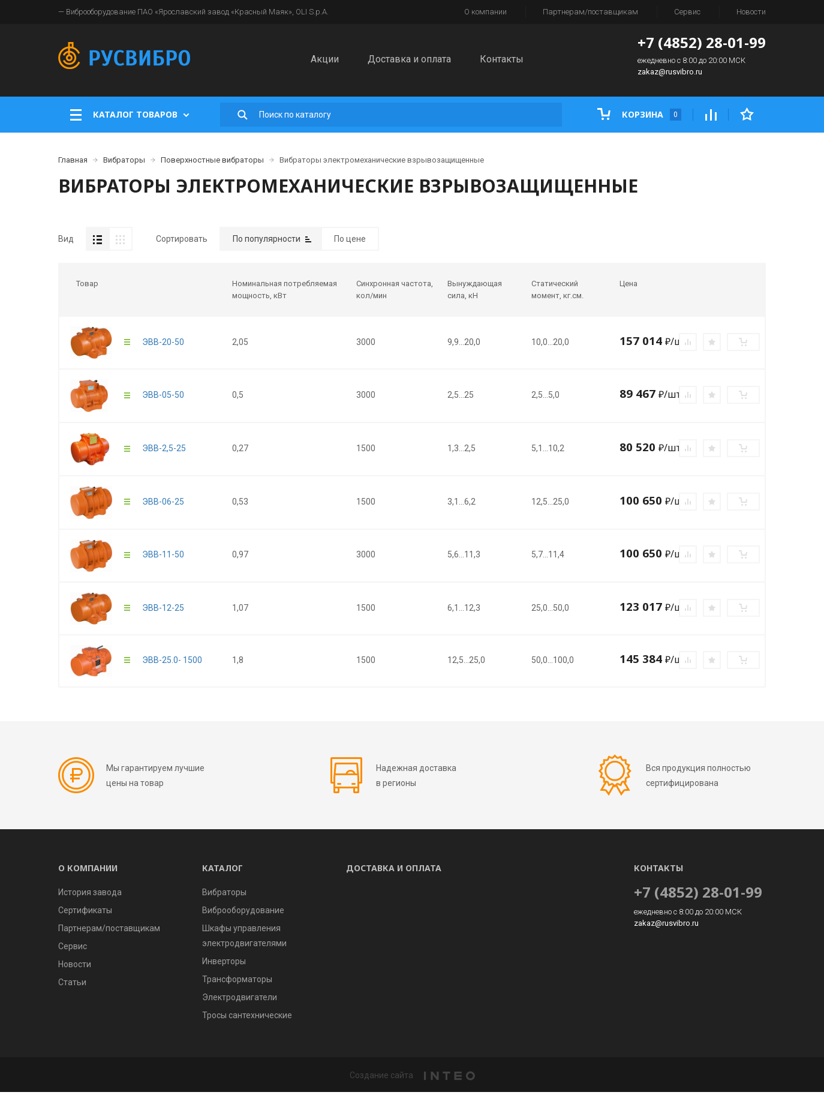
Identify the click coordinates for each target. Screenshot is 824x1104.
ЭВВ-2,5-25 (164, 460)
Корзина (639, 114)
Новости (751, 11)
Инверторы (224, 973)
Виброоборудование (243, 922)
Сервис (687, 11)
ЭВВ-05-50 (163, 407)
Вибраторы (224, 904)
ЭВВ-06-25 (163, 513)
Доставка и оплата (409, 59)
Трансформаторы (237, 991)
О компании (485, 11)
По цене (350, 239)
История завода (90, 904)
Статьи (72, 994)
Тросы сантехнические (247, 1027)
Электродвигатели (239, 1009)
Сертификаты (85, 922)
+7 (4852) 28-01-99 (701, 42)
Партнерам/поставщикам (590, 11)
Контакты (502, 59)
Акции (325, 59)
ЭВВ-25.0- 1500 (172, 672)
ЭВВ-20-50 (163, 354)
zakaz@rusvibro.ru (669, 71)
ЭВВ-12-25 (163, 620)
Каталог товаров (130, 115)
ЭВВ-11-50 (163, 566)
